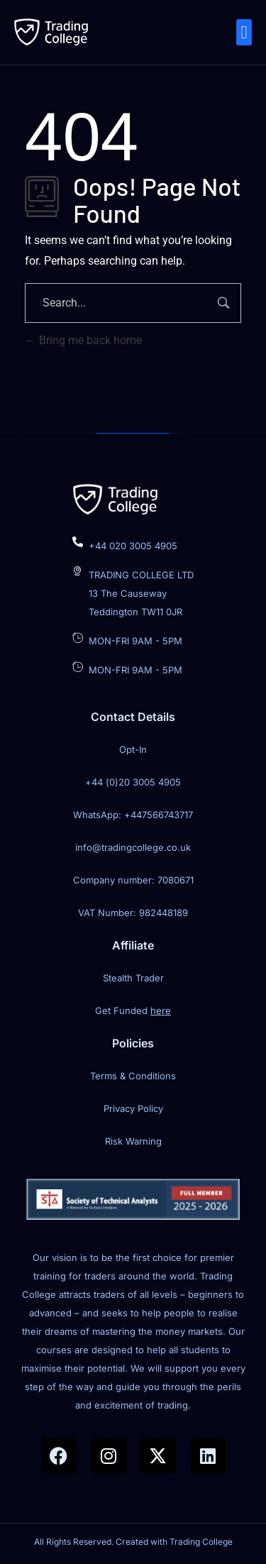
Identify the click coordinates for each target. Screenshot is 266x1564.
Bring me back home (83, 340)
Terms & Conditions (133, 1075)
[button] (244, 32)
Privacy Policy (133, 1108)
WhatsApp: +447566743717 (133, 814)
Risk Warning (133, 1141)
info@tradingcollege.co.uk (133, 847)
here (160, 1010)
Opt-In (133, 749)
